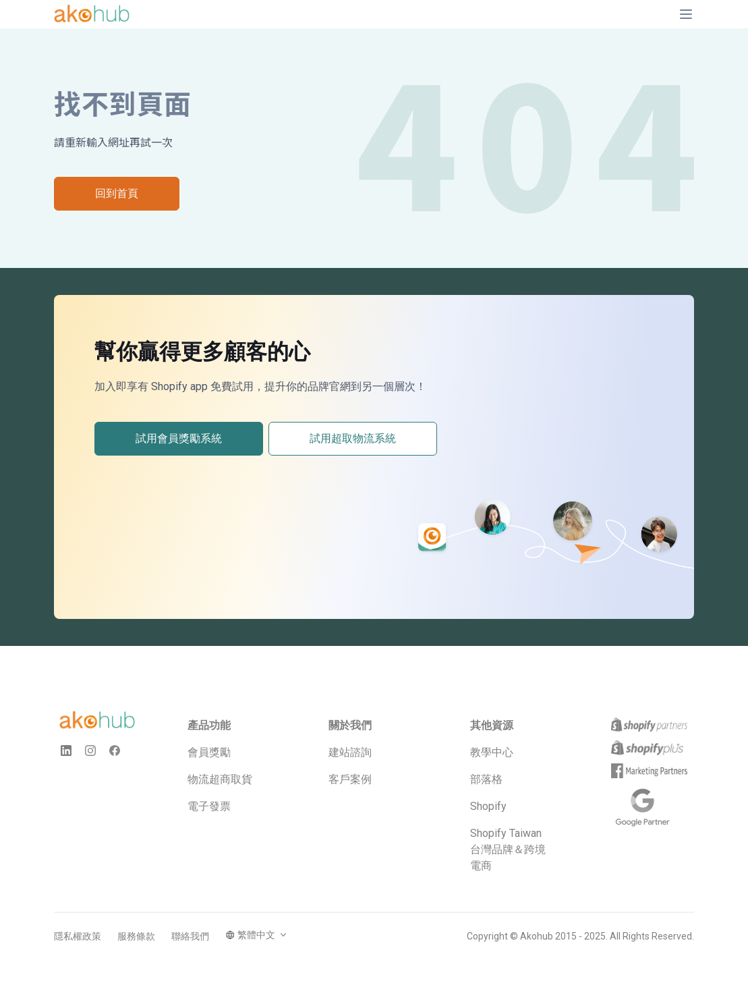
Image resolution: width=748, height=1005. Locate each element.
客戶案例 (350, 779)
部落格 (486, 779)
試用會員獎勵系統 (179, 438)
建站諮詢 (350, 752)
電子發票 (209, 806)
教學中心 (491, 752)
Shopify (488, 806)
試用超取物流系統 (353, 438)
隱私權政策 (77, 936)
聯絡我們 (190, 936)
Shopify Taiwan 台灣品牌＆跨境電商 (508, 849)
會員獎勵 (209, 752)
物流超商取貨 (220, 779)
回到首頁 (116, 193)
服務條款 (136, 936)
